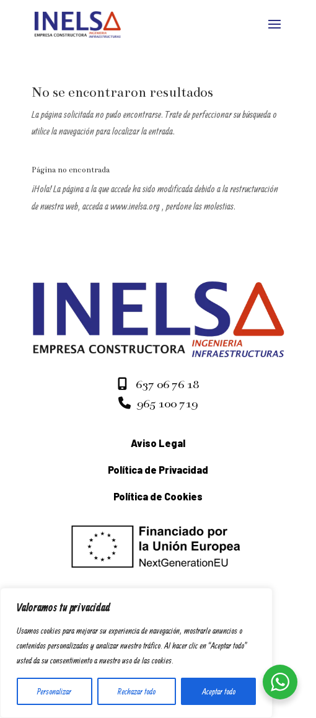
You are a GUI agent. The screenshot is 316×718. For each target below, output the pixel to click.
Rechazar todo (137, 691)
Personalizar (54, 691)
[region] (136, 653)
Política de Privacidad (158, 470)
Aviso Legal (158, 443)
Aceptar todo (218, 691)
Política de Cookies (158, 496)
